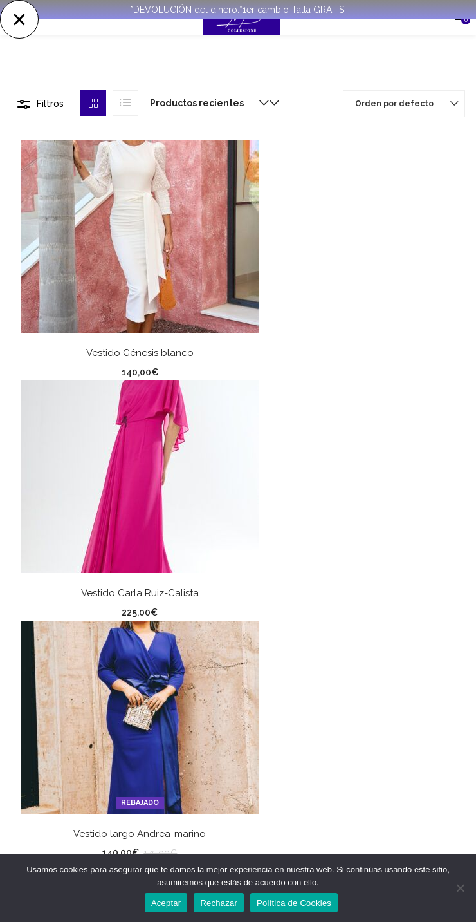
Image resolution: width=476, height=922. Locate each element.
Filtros (50, 104)
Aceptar (166, 903)
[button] (206, 103)
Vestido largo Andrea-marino (139, 834)
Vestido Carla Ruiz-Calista (140, 593)
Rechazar (218, 903)
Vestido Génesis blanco (140, 353)
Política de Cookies (294, 903)
